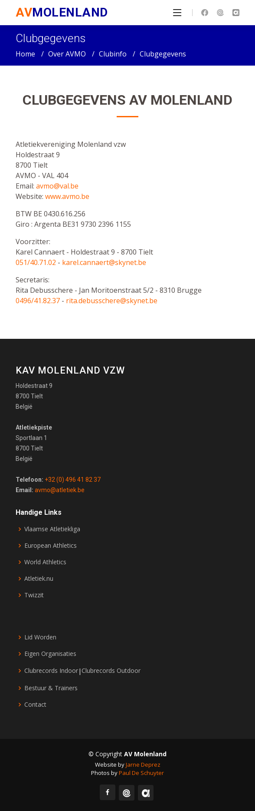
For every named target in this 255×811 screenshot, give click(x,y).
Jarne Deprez (143, 764)
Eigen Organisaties (50, 654)
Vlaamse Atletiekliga (52, 529)
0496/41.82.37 (38, 303)
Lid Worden (40, 637)
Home (25, 54)
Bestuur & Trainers (51, 688)
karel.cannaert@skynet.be (104, 264)
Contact (35, 705)
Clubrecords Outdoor (111, 671)
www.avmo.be (67, 198)
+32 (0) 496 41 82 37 (72, 479)
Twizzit (34, 595)
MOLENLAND (62, 12)
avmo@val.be (57, 188)
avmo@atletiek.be (59, 490)
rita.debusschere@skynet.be (111, 303)
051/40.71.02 (37, 264)
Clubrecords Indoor (51, 671)
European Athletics (50, 546)
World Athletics (45, 562)
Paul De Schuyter (141, 773)
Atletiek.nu (38, 579)
